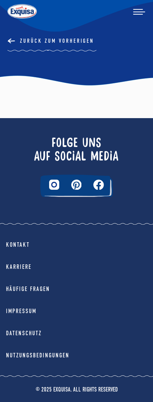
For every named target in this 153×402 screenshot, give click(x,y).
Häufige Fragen (28, 288)
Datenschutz (24, 333)
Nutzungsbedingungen (37, 355)
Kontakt (18, 244)
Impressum (21, 311)
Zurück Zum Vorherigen (57, 41)
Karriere (19, 266)
